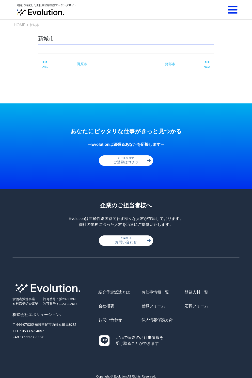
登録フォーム (110, 307)
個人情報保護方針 (220, 307)
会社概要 (212, 293)
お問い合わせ (133, 241)
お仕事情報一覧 (147, 293)
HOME (20, 25)
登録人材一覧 (181, 293)
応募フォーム (145, 307)
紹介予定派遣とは (114, 293)
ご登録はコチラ (132, 160)
